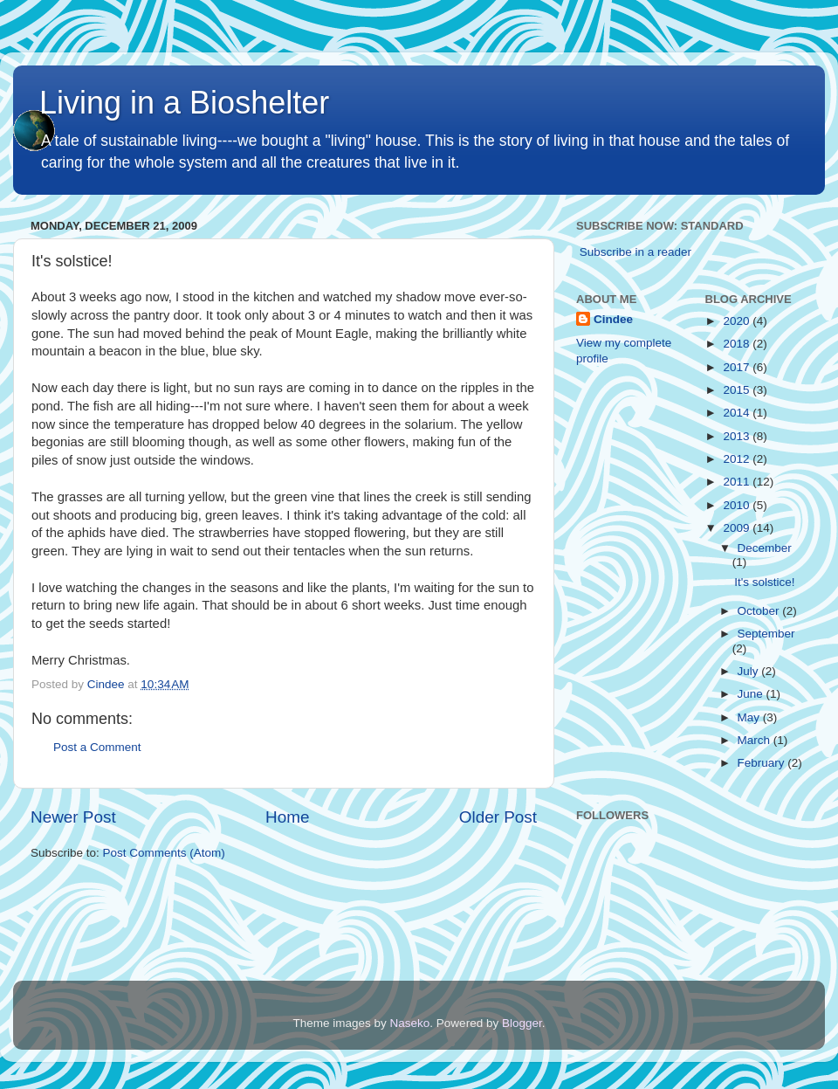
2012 (737, 458)
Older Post (498, 817)
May (750, 717)
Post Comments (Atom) (164, 852)
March (755, 740)
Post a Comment (97, 747)
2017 (737, 367)
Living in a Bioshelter (184, 103)
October (760, 610)
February (763, 762)
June (752, 693)
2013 (737, 436)
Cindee (613, 319)
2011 (737, 481)
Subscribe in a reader (635, 251)
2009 (737, 527)
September (766, 633)
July (750, 671)
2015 (737, 389)
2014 (737, 412)
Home (287, 817)
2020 (737, 320)
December (765, 548)
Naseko (410, 1023)
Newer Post (73, 817)
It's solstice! (764, 582)
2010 (737, 505)
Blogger (522, 1023)
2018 (737, 343)
